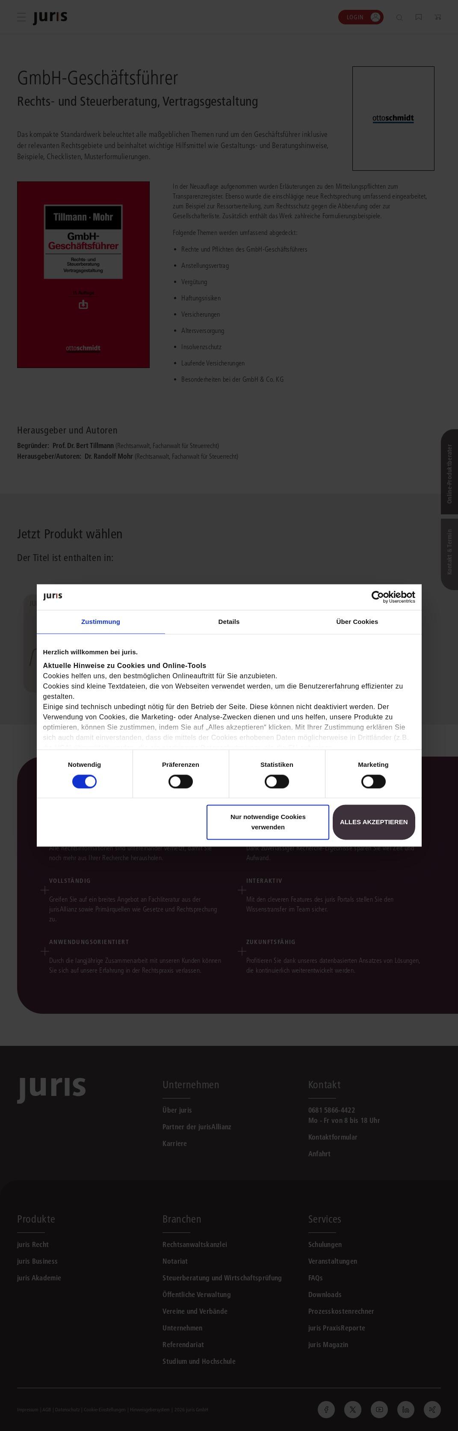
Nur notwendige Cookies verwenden (268, 822)
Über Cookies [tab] (357, 621)
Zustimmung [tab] (100, 621)
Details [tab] (229, 621)
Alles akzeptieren (374, 822)
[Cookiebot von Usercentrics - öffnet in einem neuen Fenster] (377, 597)
